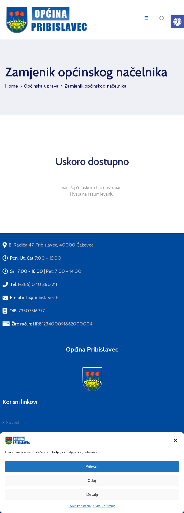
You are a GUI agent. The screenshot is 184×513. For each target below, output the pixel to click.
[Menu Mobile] (146, 18)
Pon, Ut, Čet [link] (35, 258)
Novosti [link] (13, 422)
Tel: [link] (33, 284)
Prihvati (92, 466)
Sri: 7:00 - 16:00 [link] (45, 271)
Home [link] (11, 86)
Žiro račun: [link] (52, 324)
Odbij (92, 480)
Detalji (92, 494)
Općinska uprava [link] (41, 86)
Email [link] (35, 297)
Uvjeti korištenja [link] (79, 506)
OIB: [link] (27, 311)
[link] (177, 21)
